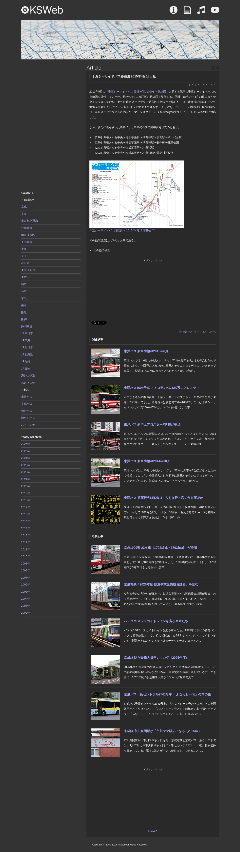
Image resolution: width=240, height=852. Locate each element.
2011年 (25, 549)
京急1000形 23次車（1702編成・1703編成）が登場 (160, 547)
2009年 (25, 563)
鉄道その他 (28, 382)
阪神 (24, 319)
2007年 (25, 577)
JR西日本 (27, 347)
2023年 (25, 465)
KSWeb (42, 10)
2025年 (25, 451)
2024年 (25, 457)
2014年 (25, 528)
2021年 (25, 479)
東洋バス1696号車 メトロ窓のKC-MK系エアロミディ (161, 388)
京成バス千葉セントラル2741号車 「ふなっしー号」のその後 (167, 694)
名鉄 (24, 291)
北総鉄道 (26, 227)
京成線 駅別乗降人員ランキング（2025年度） (156, 657)
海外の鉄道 (28, 375)
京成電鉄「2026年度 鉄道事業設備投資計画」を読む (161, 584)
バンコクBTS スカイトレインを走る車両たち (156, 621)
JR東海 (25, 340)
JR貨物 (25, 368)
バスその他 (28, 424)
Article (187, 12)
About (173, 12)
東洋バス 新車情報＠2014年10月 (147, 461)
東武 (24, 277)
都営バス (26, 410)
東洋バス (187, 331)
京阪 (24, 298)
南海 (24, 305)
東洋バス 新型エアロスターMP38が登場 (152, 424)
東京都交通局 (29, 220)
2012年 (25, 542)
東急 (24, 248)
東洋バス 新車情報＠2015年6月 (146, 351)
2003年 (25, 605)
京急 (24, 213)
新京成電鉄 (28, 234)
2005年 (25, 591)
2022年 (25, 472)
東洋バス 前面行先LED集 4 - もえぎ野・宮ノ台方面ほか (163, 498)
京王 (24, 256)
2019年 (25, 493)
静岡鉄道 (26, 326)
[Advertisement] (51, 124)
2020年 (25, 486)
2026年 (25, 443)
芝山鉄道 (26, 242)
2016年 (25, 514)
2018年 (25, 500)
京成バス (26, 403)
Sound (201, 12)
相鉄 (24, 284)
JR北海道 (27, 354)
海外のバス (28, 417)
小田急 (25, 263)
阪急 (24, 312)
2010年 (25, 556)
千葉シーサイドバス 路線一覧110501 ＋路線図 (137, 91)
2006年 (25, 584)
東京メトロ (28, 270)
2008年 (25, 570)
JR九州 (25, 361)
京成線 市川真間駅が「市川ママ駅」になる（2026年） (162, 731)
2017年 (25, 507)
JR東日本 (27, 333)
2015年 (25, 521)
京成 (24, 206)
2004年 (25, 598)
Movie (215, 12)
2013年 (25, 535)
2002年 (25, 612)
